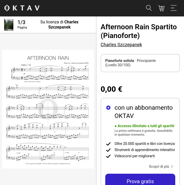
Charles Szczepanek (121, 44)
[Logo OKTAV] (22, 8)
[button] (162, 166)
